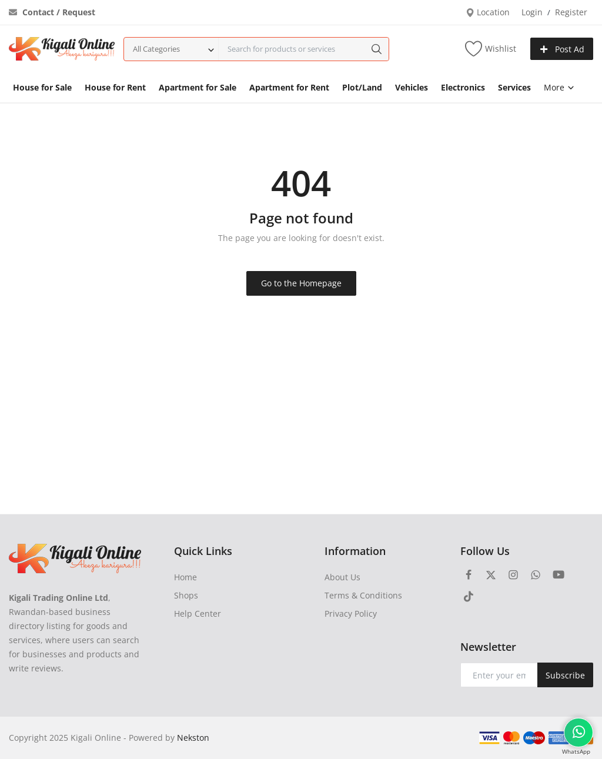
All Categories (156, 49)
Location (488, 12)
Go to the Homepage (301, 283)
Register (571, 12)
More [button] (559, 87)
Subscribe (565, 675)
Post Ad (562, 49)
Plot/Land (362, 87)
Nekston (193, 737)
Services (514, 87)
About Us (342, 577)
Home (185, 577)
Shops (186, 595)
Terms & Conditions (363, 595)
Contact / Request (52, 12)
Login (532, 12)
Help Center (197, 613)
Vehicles (411, 87)
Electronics (463, 87)
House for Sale (42, 87)
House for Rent (115, 87)
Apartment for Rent (289, 87)
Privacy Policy (351, 613)
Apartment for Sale (197, 87)
